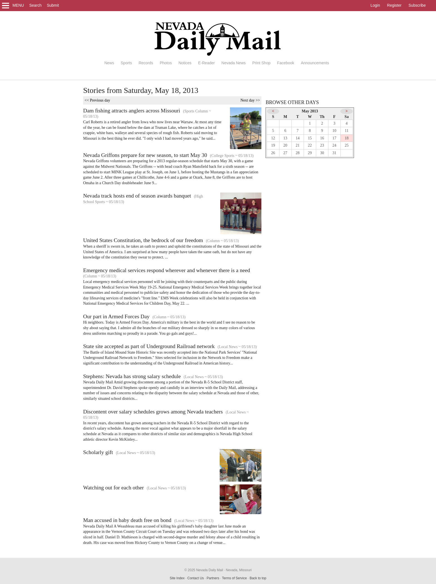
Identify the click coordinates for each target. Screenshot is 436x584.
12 (273, 138)
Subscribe (417, 5)
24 (334, 145)
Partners (213, 578)
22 (310, 145)
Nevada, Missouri (239, 570)
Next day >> (250, 100)
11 (346, 131)
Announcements (315, 63)
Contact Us (195, 578)
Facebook (285, 63)
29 (310, 153)
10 (334, 131)
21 (297, 145)
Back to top (258, 578)
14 (297, 138)
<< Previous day (97, 100)
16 (322, 138)
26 (273, 153)
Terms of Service (234, 578)
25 (347, 145)
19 (273, 145)
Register (394, 5)
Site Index (177, 578)
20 (285, 145)
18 (347, 138)
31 (334, 153)
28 (297, 153)
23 (322, 145)
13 (285, 138)
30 (322, 153)
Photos (166, 63)
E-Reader (206, 63)
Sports (126, 63)
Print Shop (261, 63)
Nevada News (233, 63)
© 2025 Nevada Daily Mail (203, 570)
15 (310, 138)
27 (285, 153)
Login (375, 5)
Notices (185, 63)
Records (145, 63)
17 (334, 138)
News (109, 63)
